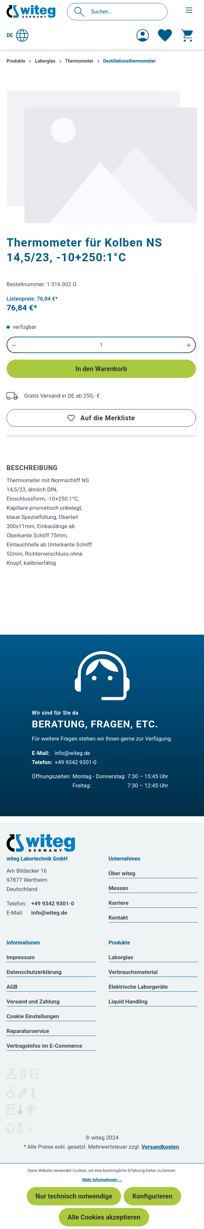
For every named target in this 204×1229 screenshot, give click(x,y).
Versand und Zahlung (33, 1001)
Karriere (119, 903)
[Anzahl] (101, 345)
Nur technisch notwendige (74, 1196)
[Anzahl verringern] (14, 345)
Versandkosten (160, 1146)
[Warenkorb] (187, 35)
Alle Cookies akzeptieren (104, 1217)
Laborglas (121, 957)
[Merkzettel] (165, 35)
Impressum (21, 957)
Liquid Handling (128, 1001)
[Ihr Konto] (142, 35)
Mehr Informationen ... (102, 1180)
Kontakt (118, 917)
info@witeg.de (72, 753)
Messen (118, 888)
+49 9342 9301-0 (76, 762)
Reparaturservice (28, 1031)
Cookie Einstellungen (33, 1016)
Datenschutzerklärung (34, 972)
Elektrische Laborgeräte (138, 986)
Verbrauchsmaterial (133, 972)
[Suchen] (81, 11)
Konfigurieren (152, 1196)
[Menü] (188, 10)
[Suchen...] (124, 11)
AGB (12, 986)
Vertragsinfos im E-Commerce (44, 1045)
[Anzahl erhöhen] (189, 345)
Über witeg (122, 873)
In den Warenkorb (101, 369)
